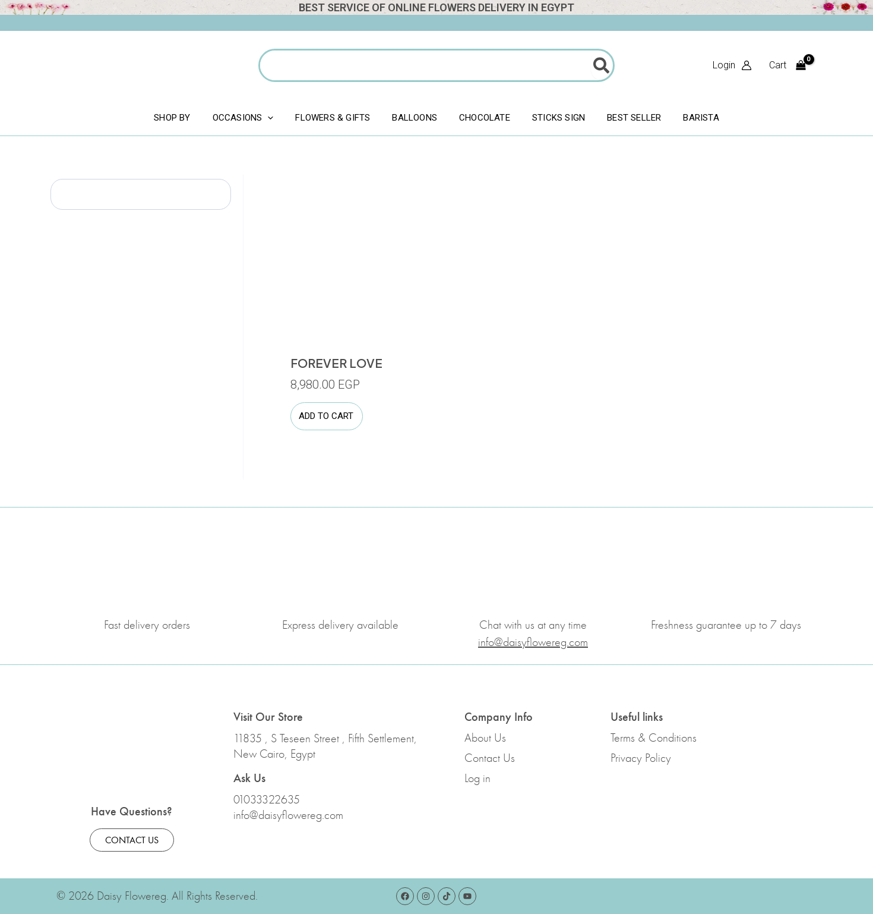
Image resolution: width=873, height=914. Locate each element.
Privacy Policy (641, 758)
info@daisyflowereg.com (288, 815)
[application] (269, 118)
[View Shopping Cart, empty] (787, 65)
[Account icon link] (732, 65)
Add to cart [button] (326, 416)
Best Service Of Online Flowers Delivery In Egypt (436, 7)
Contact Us (489, 758)
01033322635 (266, 799)
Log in (477, 778)
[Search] (602, 65)
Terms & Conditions (654, 738)
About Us (485, 738)
